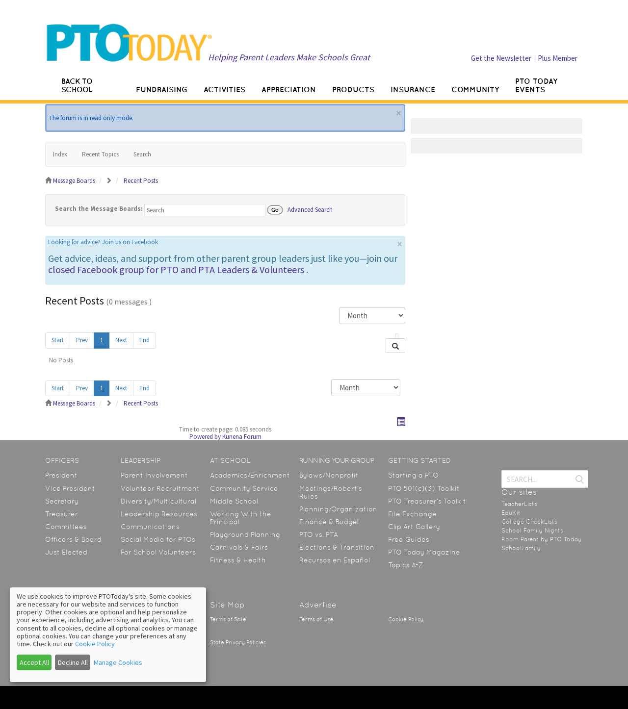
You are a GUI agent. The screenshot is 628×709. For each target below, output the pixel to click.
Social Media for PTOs (158, 539)
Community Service (244, 488)
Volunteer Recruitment (160, 488)
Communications (150, 527)
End (144, 340)
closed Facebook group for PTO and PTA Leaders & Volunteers (176, 269)
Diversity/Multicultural (158, 501)
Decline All (73, 662)
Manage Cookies (118, 662)
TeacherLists (519, 504)
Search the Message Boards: (99, 208)
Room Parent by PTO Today (541, 539)
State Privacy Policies (238, 642)
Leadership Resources (159, 514)
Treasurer (61, 514)
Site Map (227, 604)
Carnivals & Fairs (239, 547)
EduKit (511, 512)
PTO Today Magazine (424, 552)
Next (121, 340)
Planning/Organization (338, 509)
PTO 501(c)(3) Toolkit (424, 488)
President (61, 475)
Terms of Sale (228, 619)
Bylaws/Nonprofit (329, 475)
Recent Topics (100, 154)
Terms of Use (316, 619)
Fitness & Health (238, 560)
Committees (66, 527)
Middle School (234, 501)
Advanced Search (310, 209)
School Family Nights (532, 530)
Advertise (318, 604)
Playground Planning (245, 534)
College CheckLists (529, 521)
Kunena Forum (242, 436)
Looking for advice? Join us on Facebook (103, 242)
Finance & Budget (329, 522)
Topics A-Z (405, 565)
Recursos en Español (334, 560)
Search (142, 154)
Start (58, 340)
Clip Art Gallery (414, 527)
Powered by (205, 436)
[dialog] (108, 634)
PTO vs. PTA (318, 534)
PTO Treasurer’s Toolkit (427, 501)
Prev (82, 340)
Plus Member (557, 58)
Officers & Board (73, 539)
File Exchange (412, 514)
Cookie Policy (405, 619)
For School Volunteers (158, 552)
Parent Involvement (154, 475)
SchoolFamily (521, 548)
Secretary (61, 501)
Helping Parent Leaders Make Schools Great (289, 57)
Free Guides (408, 539)
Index (60, 154)
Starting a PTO (413, 475)
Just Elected (66, 552)
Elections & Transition (336, 547)
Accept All (34, 662)
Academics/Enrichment (250, 475)
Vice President (70, 488)
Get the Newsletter (501, 58)
